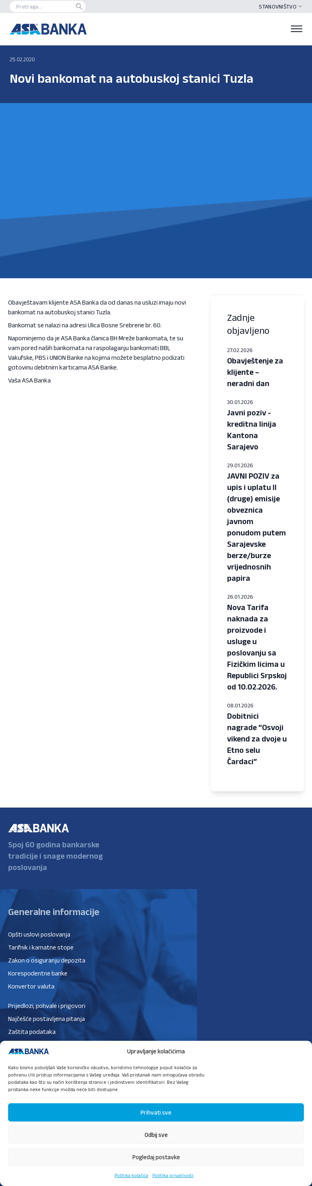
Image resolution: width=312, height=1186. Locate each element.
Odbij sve (156, 1134)
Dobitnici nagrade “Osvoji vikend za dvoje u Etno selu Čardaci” (257, 738)
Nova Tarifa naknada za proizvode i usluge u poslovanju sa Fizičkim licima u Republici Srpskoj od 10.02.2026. (257, 647)
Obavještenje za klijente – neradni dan (255, 372)
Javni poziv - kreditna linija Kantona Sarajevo (251, 429)
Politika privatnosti (172, 1175)
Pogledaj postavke (156, 1157)
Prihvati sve (156, 1112)
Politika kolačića (131, 1175)
